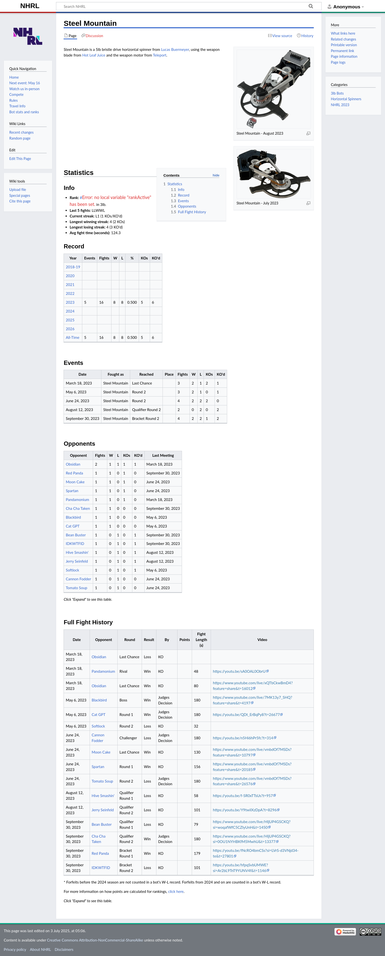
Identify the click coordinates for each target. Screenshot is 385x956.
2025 (70, 320)
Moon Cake (75, 482)
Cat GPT (73, 526)
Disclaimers (64, 949)
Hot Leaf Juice (93, 55)
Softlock (72, 570)
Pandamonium (77, 499)
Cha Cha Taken (78, 508)
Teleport (159, 55)
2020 (70, 275)
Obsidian (73, 464)
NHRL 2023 (340, 105)
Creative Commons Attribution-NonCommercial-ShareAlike (95, 940)
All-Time (72, 337)
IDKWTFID (75, 543)
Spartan (72, 490)
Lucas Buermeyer (175, 49)
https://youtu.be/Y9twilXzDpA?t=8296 (244, 810)
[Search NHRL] (188, 6)
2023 (70, 302)
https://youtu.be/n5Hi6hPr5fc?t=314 (243, 738)
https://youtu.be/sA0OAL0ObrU (239, 671)
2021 (70, 284)
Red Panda (74, 473)
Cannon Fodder (78, 579)
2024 (70, 311)
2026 (70, 329)
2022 (70, 293)
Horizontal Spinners (346, 99)
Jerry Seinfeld (77, 561)
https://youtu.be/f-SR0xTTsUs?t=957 (243, 795)
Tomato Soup (76, 587)
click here (176, 891)
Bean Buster (76, 535)
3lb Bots (337, 93)
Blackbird (73, 517)
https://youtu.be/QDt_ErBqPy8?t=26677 (246, 714)
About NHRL (40, 949)
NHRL (30, 6)
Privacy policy (15, 949)
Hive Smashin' (77, 552)
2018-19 (73, 267)
